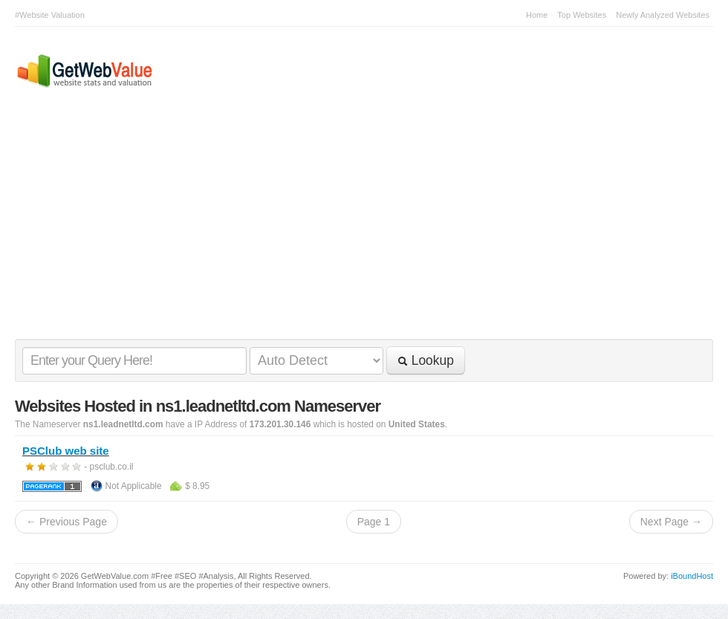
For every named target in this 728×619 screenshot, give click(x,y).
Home (536, 14)
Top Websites (581, 14)
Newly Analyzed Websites (662, 14)
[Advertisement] (356, 227)
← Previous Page (66, 522)
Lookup (425, 360)
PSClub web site (65, 450)
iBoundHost (692, 575)
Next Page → (671, 522)
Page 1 (373, 522)
